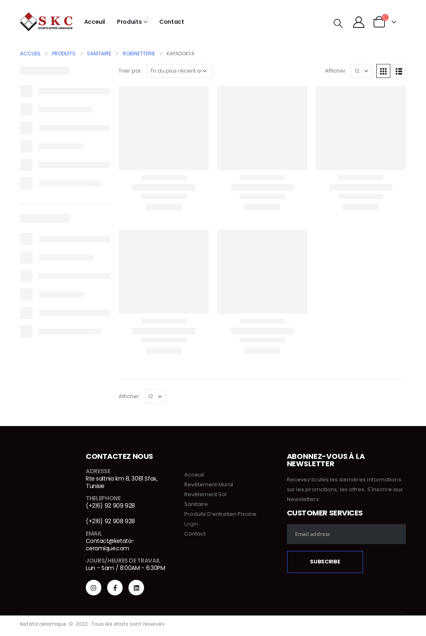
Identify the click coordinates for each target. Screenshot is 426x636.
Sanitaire (196, 504)
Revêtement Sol (205, 494)
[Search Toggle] (337, 23)
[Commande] (179, 71)
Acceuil (94, 22)
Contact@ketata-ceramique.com (110, 544)
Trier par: (130, 71)
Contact (171, 22)
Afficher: (336, 71)
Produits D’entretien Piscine (220, 514)
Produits (129, 22)
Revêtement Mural (208, 484)
